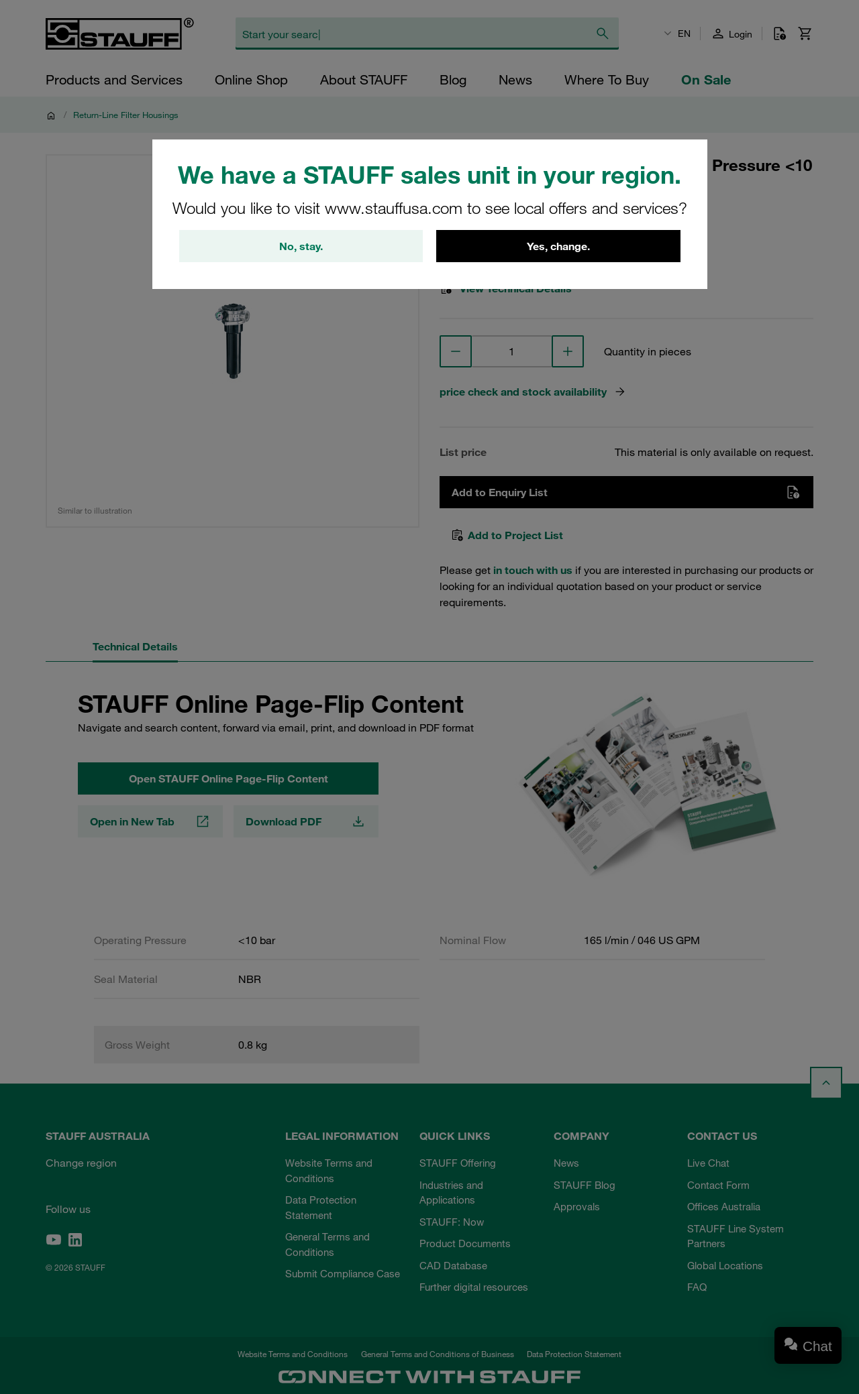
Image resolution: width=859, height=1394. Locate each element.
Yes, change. (558, 246)
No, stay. (301, 246)
